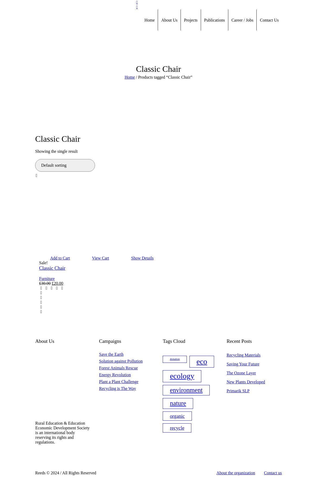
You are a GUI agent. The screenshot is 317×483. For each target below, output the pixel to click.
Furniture (47, 278)
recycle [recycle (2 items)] (177, 428)
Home (130, 77)
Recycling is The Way (117, 388)
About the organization (235, 473)
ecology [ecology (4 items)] (182, 376)
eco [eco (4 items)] (202, 361)
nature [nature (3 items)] (178, 403)
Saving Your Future (242, 364)
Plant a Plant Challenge (119, 381)
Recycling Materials (243, 355)
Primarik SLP (238, 391)
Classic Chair (52, 268)
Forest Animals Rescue (118, 368)
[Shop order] (65, 165)
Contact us (273, 473)
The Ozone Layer (241, 373)
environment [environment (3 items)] (186, 390)
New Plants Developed (245, 382)
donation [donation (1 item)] (174, 359)
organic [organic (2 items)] (177, 416)
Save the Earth (111, 354)
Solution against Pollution (121, 361)
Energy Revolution (115, 375)
